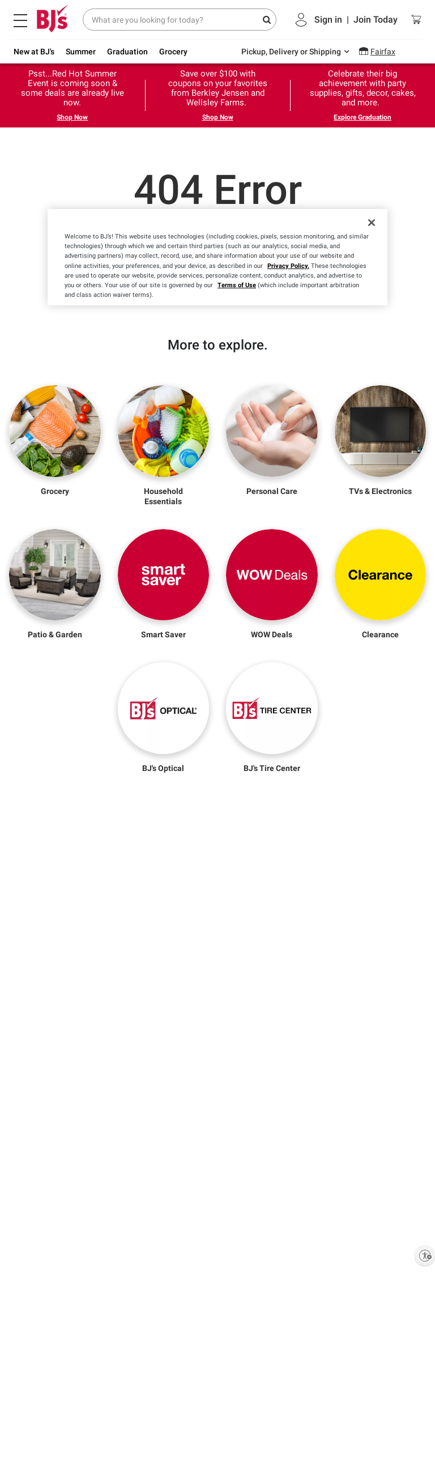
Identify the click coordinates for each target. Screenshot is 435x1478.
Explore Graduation (362, 117)
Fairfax (382, 51)
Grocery (173, 51)
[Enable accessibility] (425, 1255)
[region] (217, 257)
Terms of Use (237, 285)
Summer (81, 51)
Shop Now (72, 117)
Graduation (127, 51)
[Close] (371, 222)
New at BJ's (34, 51)
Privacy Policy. (288, 266)
